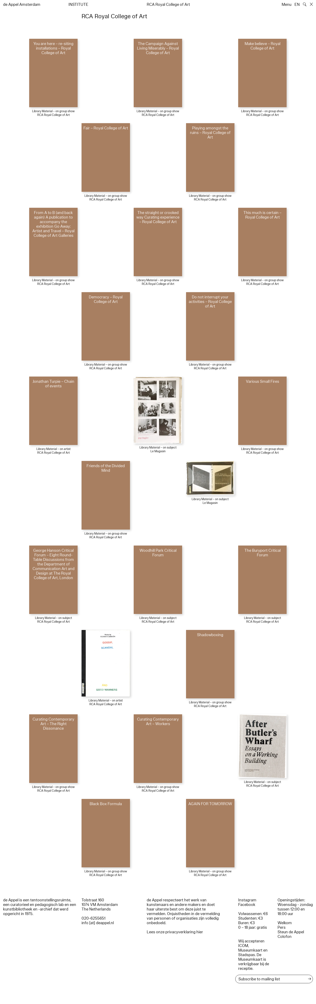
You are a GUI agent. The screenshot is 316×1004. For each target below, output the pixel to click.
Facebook (246, 904)
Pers (282, 927)
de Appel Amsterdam (21, 4)
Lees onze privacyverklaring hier (175, 932)
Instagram (247, 900)
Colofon (285, 936)
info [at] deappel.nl (98, 923)
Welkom (285, 923)
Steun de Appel (291, 932)
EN (297, 4)
